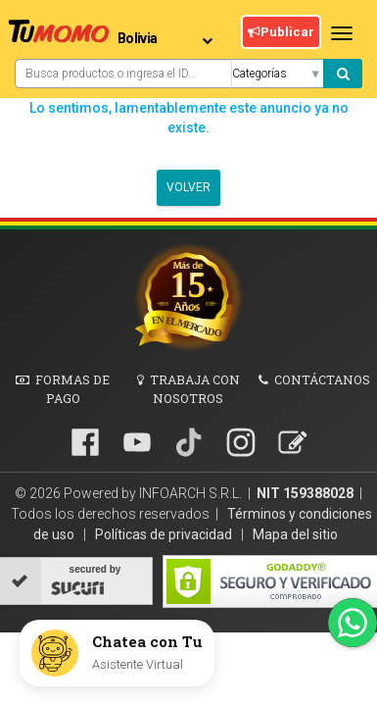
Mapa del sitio (295, 534)
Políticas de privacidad (165, 534)
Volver (188, 188)
